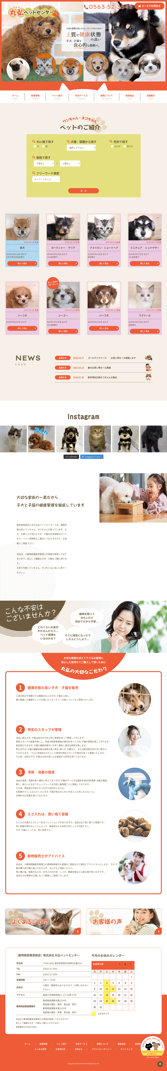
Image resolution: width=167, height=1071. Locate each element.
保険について (106, 97)
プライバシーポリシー (101, 1049)
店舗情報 (139, 1044)
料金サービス (81, 97)
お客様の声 (60, 1049)
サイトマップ (126, 1049)
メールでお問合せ (151, 6)
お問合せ (78, 1049)
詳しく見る (22, 263)
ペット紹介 (57, 97)
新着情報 (35, 97)
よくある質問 (40, 1049)
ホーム (15, 97)
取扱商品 (130, 97)
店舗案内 (151, 97)
